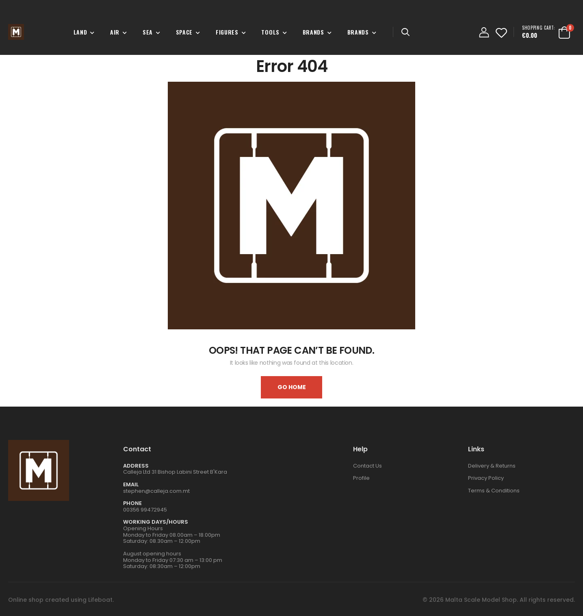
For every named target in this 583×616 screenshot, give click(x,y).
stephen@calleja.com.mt (156, 491)
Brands (313, 32)
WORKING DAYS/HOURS (155, 522)
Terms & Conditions (494, 490)
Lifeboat (100, 600)
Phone (132, 503)
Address (136, 466)
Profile (361, 478)
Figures (227, 32)
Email (131, 484)
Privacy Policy (486, 478)
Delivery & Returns (492, 466)
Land (80, 32)
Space (184, 32)
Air (114, 32)
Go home (291, 387)
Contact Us (367, 466)
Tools (270, 32)
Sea (148, 32)
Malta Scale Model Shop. (481, 600)
